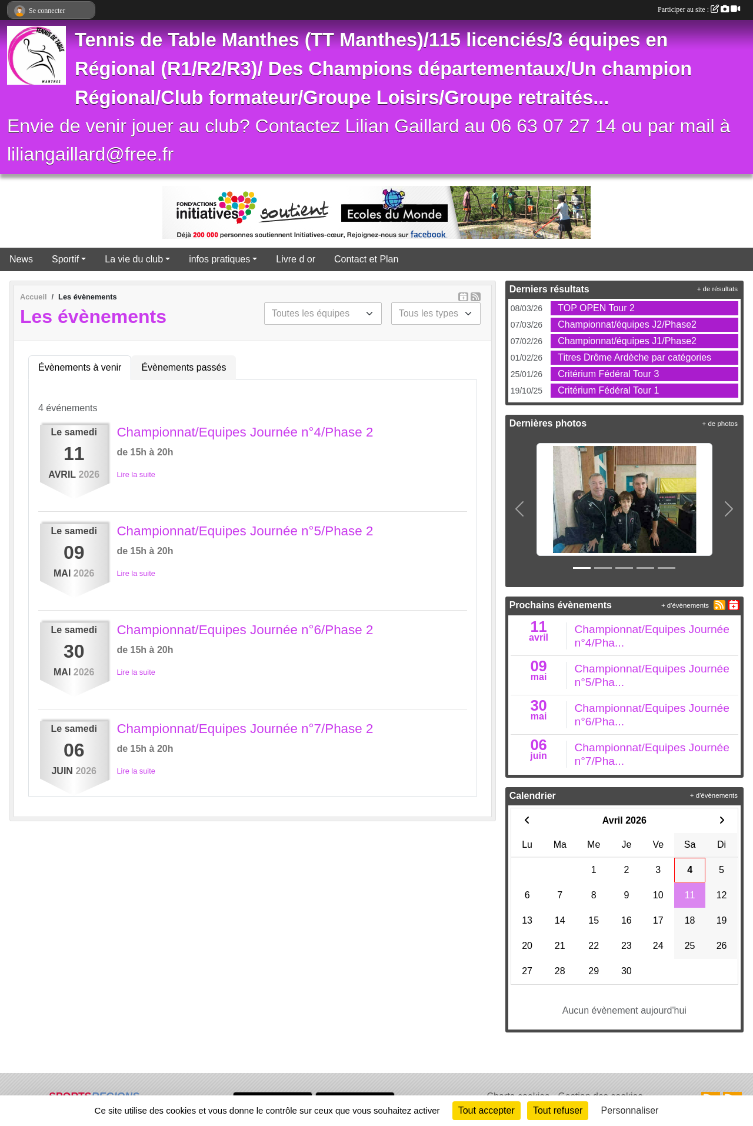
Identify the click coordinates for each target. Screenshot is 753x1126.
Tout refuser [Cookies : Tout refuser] (557, 1110)
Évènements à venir (79, 367)
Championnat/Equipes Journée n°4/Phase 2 (244, 432)
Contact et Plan (366, 259)
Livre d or (295, 259)
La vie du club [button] (134, 259)
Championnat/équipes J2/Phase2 (627, 324)
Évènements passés (183, 367)
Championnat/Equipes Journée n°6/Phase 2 (244, 629)
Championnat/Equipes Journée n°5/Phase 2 (244, 531)
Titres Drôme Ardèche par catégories (634, 357)
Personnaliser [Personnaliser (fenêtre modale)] (630, 1110)
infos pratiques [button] (219, 259)
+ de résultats (717, 288)
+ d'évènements (685, 605)
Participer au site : (699, 9)
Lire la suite (135, 474)
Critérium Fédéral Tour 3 (608, 374)
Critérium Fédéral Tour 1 (608, 390)
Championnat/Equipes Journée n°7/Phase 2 (244, 728)
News (21, 259)
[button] (520, 509)
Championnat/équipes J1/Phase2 (627, 341)
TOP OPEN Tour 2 (596, 308)
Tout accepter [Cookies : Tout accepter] (486, 1110)
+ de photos (720, 423)
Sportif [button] (65, 259)
